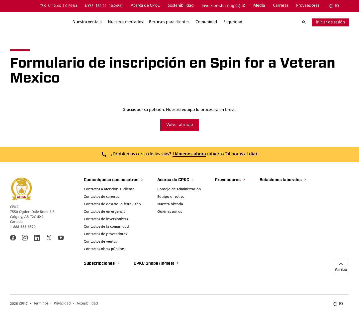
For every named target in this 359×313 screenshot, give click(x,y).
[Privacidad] (60, 304)
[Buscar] (111, 22)
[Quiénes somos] (169, 212)
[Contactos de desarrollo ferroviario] (112, 205)
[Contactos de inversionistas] (106, 219)
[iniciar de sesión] (330, 22)
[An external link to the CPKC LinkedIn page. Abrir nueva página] (37, 238)
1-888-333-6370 (23, 227)
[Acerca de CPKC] (145, 6)
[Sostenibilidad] (181, 6)
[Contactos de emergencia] (104, 212)
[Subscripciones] (102, 264)
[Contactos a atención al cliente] (109, 190)
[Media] (259, 6)
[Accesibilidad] (85, 304)
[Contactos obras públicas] (104, 249)
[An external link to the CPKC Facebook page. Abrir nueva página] (13, 238)
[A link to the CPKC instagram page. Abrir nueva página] (25, 238)
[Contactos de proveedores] (105, 234)
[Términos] (39, 304)
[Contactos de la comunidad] (106, 227)
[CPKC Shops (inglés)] (156, 264)
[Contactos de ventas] (100, 242)
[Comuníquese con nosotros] (113, 180)
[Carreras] (280, 6)
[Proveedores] (307, 6)
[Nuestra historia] (170, 205)
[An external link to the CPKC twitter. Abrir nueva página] (49, 238)
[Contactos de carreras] (101, 197)
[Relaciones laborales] (283, 180)
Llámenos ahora (189, 154)
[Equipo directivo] (170, 197)
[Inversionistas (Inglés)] (223, 6)
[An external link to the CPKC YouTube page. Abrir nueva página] (61, 238)
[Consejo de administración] (179, 190)
